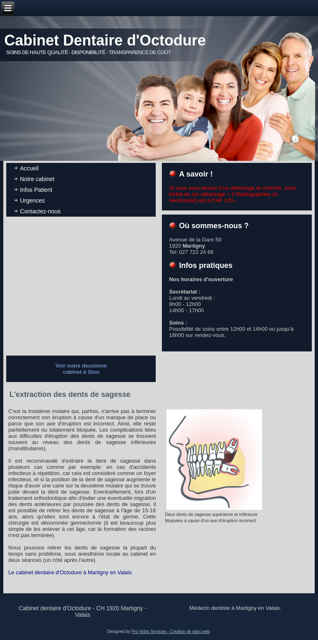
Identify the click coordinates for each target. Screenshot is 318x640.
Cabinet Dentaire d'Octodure (105, 40)
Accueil (29, 168)
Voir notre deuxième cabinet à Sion (81, 369)
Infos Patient (36, 189)
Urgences (32, 200)
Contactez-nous (40, 211)
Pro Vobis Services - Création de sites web (170, 631)
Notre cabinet (37, 179)
